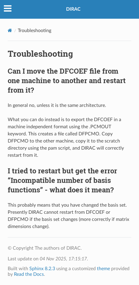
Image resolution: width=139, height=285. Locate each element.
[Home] (10, 30)
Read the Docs (29, 274)
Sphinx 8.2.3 (42, 268)
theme (103, 268)
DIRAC (73, 9)
